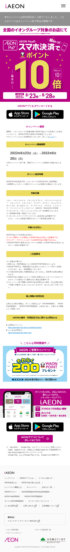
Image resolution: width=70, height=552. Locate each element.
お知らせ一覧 (47, 487)
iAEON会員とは (10, 483)
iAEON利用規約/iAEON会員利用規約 (36, 492)
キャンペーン (32, 487)
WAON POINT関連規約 (33, 496)
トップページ (9, 478)
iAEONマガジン (10, 492)
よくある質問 (11, 506)
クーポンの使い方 (45, 478)
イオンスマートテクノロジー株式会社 (24, 521)
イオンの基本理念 (12, 530)
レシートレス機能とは (13, 487)
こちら (52, 137)
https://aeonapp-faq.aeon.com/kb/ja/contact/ (25, 328)
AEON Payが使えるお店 (31, 483)
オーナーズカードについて (38, 501)
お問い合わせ (30, 506)
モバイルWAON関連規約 (14, 501)
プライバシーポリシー (14, 533)
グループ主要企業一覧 (43, 530)
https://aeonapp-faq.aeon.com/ (20, 333)
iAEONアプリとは (27, 478)
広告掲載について (50, 506)
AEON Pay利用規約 (12, 496)
